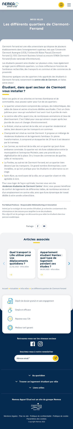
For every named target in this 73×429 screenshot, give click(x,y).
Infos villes (24, 288)
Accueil (5, 288)
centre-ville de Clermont (45, 80)
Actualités (14, 288)
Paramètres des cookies (36, 419)
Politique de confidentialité (40, 416)
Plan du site (24, 416)
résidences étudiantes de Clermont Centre (22, 186)
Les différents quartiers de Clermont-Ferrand (48, 288)
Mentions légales (11, 416)
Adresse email (23, 358)
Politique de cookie (60, 416)
